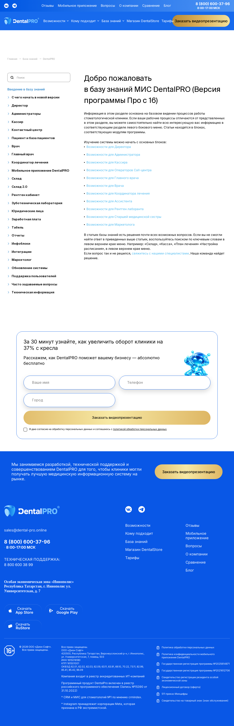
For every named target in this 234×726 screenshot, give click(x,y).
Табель (18, 227)
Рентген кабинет (26, 195)
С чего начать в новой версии (35, 97)
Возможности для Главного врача (112, 178)
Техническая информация (33, 292)
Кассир (17, 122)
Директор (20, 105)
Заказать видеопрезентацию (117, 417)
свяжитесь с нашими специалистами (160, 253)
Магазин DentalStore (143, 21)
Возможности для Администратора (113, 154)
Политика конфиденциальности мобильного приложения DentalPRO (185, 656)
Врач (16, 146)
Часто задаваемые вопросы (34, 284)
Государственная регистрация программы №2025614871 (193, 664)
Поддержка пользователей (34, 276)
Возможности (54, 21)
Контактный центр (27, 130)
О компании (128, 6)
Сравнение (151, 6)
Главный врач (23, 154)
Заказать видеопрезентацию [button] (201, 21)
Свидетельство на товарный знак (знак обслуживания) (192, 700)
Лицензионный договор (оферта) (178, 687)
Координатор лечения (30, 162)
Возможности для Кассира (107, 162)
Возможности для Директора (108, 147)
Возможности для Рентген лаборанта (115, 209)
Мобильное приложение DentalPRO (40, 170)
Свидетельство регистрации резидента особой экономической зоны (187, 679)
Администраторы (26, 113)
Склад (17, 178)
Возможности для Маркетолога (110, 224)
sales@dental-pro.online (25, 530)
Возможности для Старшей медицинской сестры (123, 217)
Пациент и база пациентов (33, 138)
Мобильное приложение (77, 6)
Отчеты (18, 235)
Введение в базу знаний (26, 89)
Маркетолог (22, 259)
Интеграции (21, 251)
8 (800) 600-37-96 (213, 4)
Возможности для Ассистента (109, 201)
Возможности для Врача (105, 186)
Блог (167, 6)
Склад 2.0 (19, 186)
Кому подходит (83, 21)
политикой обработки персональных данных (140, 429)
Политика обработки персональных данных (185, 647)
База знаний (111, 21)
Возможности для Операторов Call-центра (119, 170)
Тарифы (167, 21)
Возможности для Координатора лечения (118, 193)
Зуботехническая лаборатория (37, 203)
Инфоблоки (21, 243)
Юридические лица (28, 211)
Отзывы (47, 6)
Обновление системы (29, 268)
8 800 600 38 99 (18, 565)
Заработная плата (26, 219)
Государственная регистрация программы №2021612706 (193, 670)
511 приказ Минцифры (172, 694)
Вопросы (108, 6)
